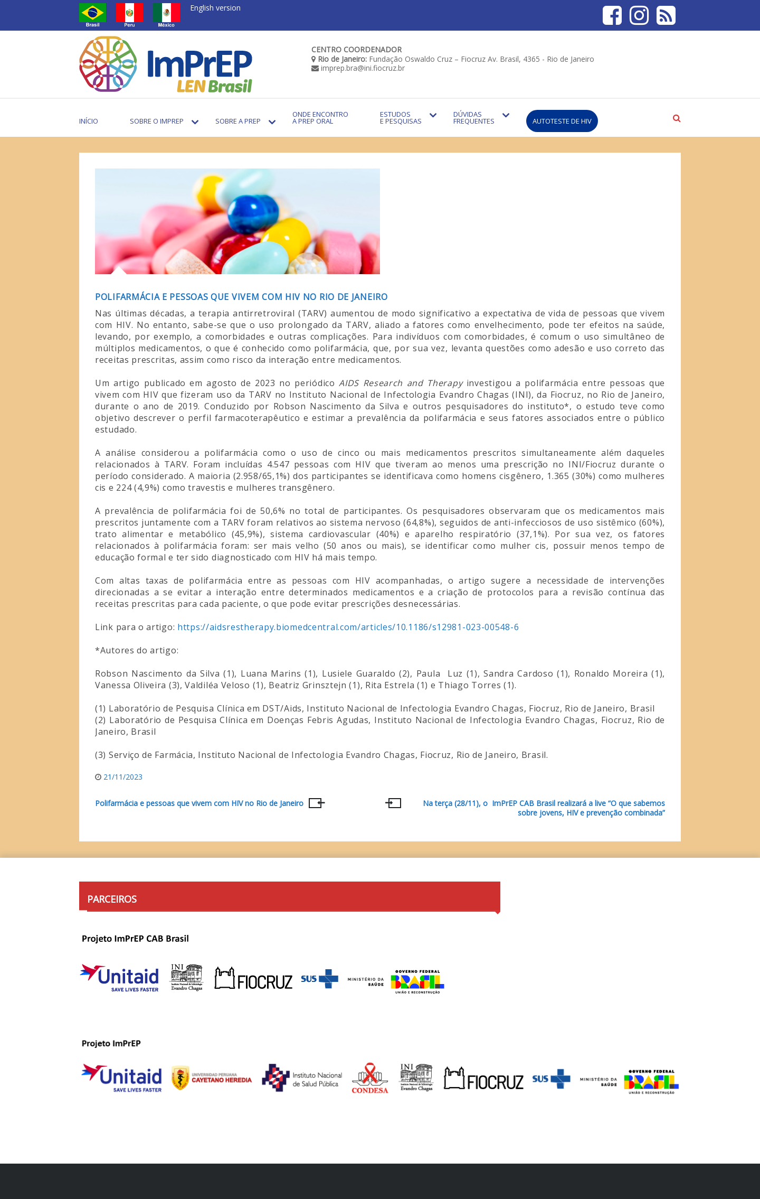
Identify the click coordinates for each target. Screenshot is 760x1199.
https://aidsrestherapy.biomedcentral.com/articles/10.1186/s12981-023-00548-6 (348, 627)
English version (215, 8)
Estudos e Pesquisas (401, 117)
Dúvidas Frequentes (474, 117)
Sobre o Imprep (157, 121)
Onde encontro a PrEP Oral (320, 117)
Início (88, 121)
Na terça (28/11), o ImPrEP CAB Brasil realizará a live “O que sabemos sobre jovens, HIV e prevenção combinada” (544, 808)
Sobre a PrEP (238, 121)
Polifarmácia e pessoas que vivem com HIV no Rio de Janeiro (241, 297)
